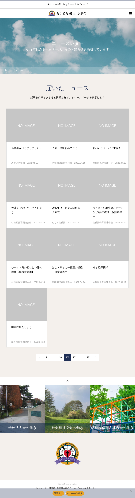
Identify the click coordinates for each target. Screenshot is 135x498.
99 (61, 357)
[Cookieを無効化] (131, 491)
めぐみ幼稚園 (18, 163)
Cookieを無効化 (74, 493)
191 (88, 357)
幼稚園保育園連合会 (62, 163)
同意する (58, 493)
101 (74, 357)
